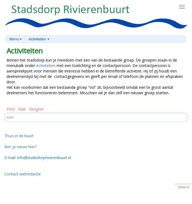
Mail (22, 109)
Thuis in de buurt (19, 135)
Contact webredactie (22, 173)
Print (11, 109)
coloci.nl (183, 187)
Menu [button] (16, 38)
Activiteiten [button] (39, 39)
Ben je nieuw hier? (20, 146)
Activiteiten (45, 65)
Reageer (36, 109)
